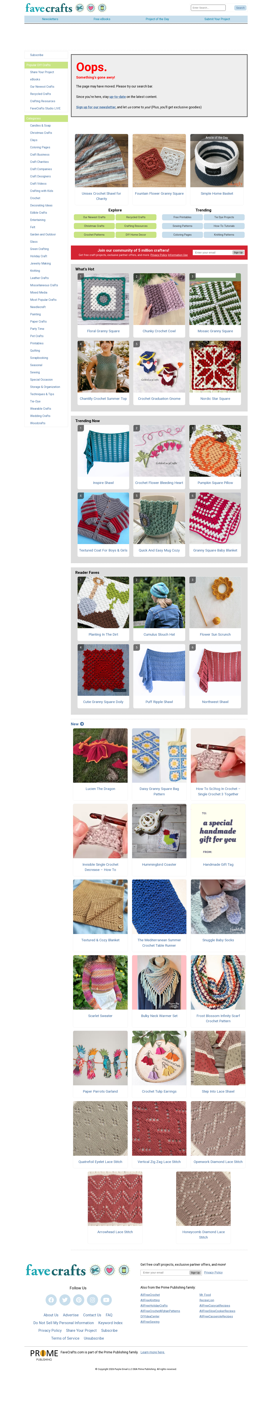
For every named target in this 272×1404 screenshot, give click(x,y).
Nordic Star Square (215, 398)
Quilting (35, 350)
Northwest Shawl (215, 702)
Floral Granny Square (103, 331)
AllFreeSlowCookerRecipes (217, 1311)
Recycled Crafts (40, 94)
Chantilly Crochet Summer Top (103, 398)
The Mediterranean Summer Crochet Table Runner (159, 943)
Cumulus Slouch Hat (159, 634)
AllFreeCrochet (150, 1295)
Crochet (35, 198)
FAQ (109, 1315)
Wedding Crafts (40, 416)
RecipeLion (206, 1300)
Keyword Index (110, 1323)
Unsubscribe (94, 1338)
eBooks (35, 79)
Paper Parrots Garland (100, 1091)
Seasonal (36, 365)
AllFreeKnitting (150, 1300)
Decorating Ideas (41, 205)
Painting (35, 314)
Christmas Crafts (41, 133)
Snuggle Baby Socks (218, 940)
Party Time (37, 329)
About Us (51, 1315)
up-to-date (117, 97)
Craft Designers (40, 176)
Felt (32, 227)
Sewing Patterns (182, 226)
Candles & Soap (40, 125)
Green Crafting (39, 249)
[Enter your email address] (165, 1272)
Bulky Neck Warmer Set (159, 1016)
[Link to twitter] (65, 1300)
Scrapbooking (39, 358)
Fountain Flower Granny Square (159, 193)
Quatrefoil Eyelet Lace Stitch (100, 1162)
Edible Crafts (38, 212)
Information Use (178, 255)
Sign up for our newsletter (96, 107)
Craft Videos (38, 183)
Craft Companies (41, 169)
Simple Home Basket (217, 193)
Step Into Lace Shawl (218, 1091)
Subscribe (36, 55)
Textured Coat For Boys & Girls (103, 550)
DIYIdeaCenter (149, 1316)
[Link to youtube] (106, 1300)
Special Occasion (41, 379)
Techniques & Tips (42, 394)
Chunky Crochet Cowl (159, 331)
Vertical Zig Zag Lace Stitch (159, 1162)
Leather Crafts (39, 278)
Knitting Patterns (224, 234)
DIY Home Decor (136, 234)
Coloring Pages (40, 147)
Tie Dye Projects (224, 217)
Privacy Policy (159, 255)
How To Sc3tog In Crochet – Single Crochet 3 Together (218, 791)
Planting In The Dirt (103, 634)
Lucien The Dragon (100, 789)
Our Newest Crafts (42, 86)
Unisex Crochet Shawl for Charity (101, 196)
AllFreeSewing (149, 1322)
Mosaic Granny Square (215, 331)
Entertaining (37, 220)
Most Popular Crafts (43, 300)
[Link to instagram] (92, 1300)
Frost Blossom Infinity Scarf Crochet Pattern (218, 1018)
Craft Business (39, 154)
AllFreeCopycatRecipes (214, 1305)
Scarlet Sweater (100, 1016)
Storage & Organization (45, 387)
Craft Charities (39, 162)
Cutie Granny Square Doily (103, 702)
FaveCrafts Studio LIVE (45, 108)
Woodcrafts (37, 423)
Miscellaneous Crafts (44, 285)
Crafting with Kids (41, 191)
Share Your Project (42, 72)
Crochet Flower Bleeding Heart (159, 483)
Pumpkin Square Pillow (215, 483)
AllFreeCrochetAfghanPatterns (160, 1311)
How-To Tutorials (224, 226)
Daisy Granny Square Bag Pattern (159, 791)
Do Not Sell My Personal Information (63, 1323)
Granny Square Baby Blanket (215, 550)
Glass (34, 241)
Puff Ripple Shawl (159, 702)
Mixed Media (38, 292)
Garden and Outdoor (43, 234)
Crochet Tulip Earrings (159, 1091)
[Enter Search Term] (208, 8)
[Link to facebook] (51, 1300)
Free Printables (182, 217)
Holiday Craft (38, 256)
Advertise (71, 1315)
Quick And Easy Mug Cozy (159, 550)
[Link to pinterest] (78, 1300)
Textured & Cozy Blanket (100, 940)
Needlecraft (38, 307)
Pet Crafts (37, 336)
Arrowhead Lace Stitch (115, 1232)
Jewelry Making (40, 263)
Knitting (35, 270)
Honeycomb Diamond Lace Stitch (203, 1234)
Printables (37, 343)
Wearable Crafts (40, 408)
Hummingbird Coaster (159, 864)
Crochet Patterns (94, 234)
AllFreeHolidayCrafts (154, 1305)
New (77, 724)
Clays (33, 140)
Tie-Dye (35, 401)
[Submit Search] (240, 7)
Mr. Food (205, 1295)
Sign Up (238, 252)
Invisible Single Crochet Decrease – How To (100, 867)
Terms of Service (65, 1338)
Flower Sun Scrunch (215, 634)
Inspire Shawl (103, 483)
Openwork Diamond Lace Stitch (218, 1162)
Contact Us (92, 1315)
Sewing (35, 372)
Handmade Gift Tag (218, 864)
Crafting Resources (42, 101)
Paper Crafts (38, 321)
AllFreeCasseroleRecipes (216, 1316)
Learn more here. (153, 1352)
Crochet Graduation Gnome (159, 398)
